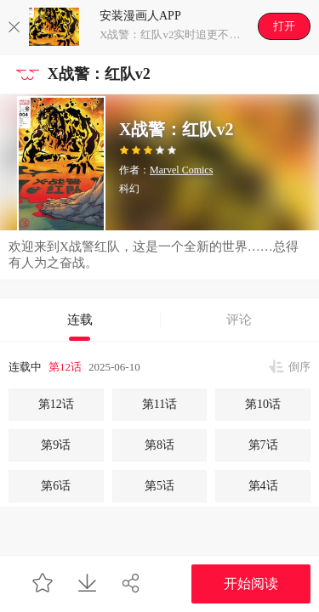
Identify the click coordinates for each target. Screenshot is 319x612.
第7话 (263, 445)
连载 (80, 319)
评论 (239, 319)
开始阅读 (251, 583)
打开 (284, 26)
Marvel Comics (181, 170)
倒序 (299, 366)
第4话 (263, 485)
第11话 (159, 404)
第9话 (56, 445)
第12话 (65, 366)
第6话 (56, 485)
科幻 (129, 189)
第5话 (159, 485)
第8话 (159, 445)
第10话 (263, 404)
